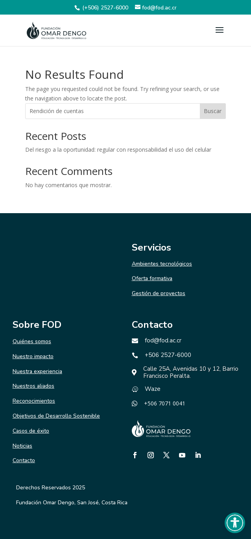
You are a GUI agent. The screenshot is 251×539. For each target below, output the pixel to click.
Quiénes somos (32, 341)
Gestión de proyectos (158, 293)
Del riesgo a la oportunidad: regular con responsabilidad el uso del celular (118, 149)
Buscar (212, 111)
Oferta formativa (152, 278)
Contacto (24, 460)
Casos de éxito (31, 431)
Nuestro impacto (33, 356)
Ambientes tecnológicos (162, 264)
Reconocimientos (34, 401)
